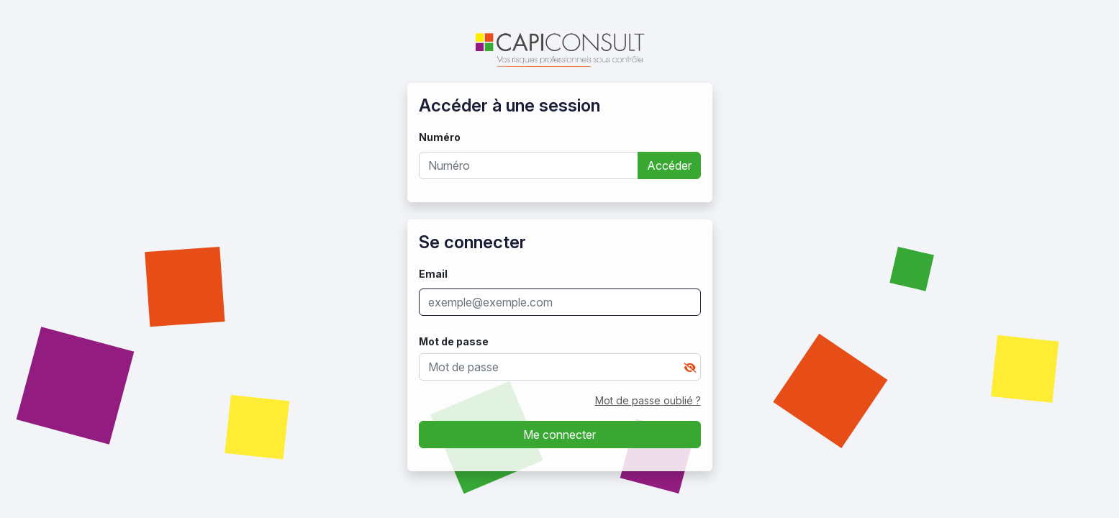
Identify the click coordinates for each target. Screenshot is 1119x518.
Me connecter (559, 434)
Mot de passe (454, 341)
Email (433, 274)
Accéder (669, 165)
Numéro (440, 137)
